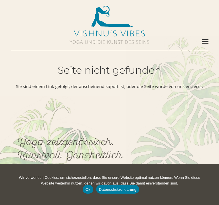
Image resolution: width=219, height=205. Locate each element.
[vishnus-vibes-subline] (109, 42)
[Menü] (205, 41)
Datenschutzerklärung (117, 189)
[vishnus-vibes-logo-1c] (109, 33)
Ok (88, 189)
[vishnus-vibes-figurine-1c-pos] (109, 16)
